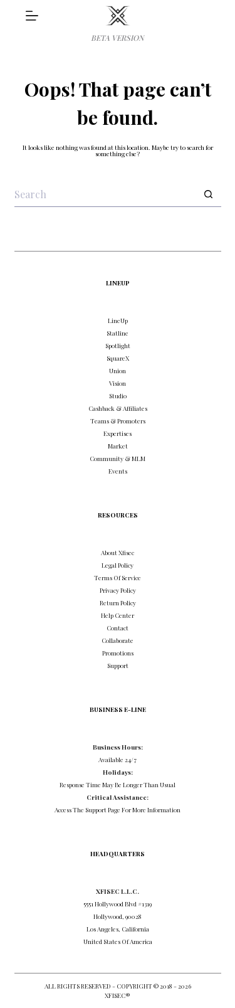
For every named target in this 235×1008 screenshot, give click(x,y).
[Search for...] (105, 194)
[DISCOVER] (32, 15)
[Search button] (208, 194)
